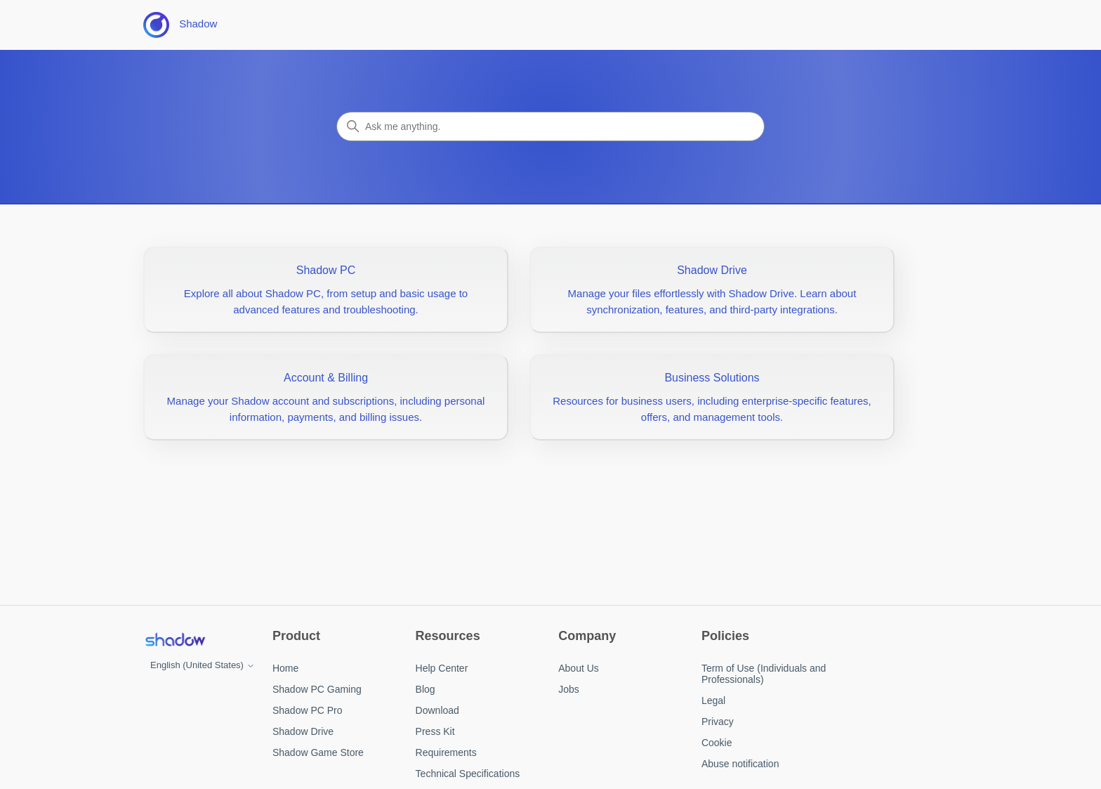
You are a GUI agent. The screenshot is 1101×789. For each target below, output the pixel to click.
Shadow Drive (303, 731)
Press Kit (435, 731)
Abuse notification (740, 763)
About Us (578, 668)
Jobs (568, 689)
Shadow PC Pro (307, 710)
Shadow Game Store (318, 752)
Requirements (446, 752)
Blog (425, 689)
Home (285, 668)
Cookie (716, 742)
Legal (713, 700)
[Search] (550, 126)
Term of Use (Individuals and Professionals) (763, 674)
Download (437, 710)
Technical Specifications (468, 773)
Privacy (717, 721)
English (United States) (202, 665)
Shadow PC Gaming (317, 689)
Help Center (442, 668)
